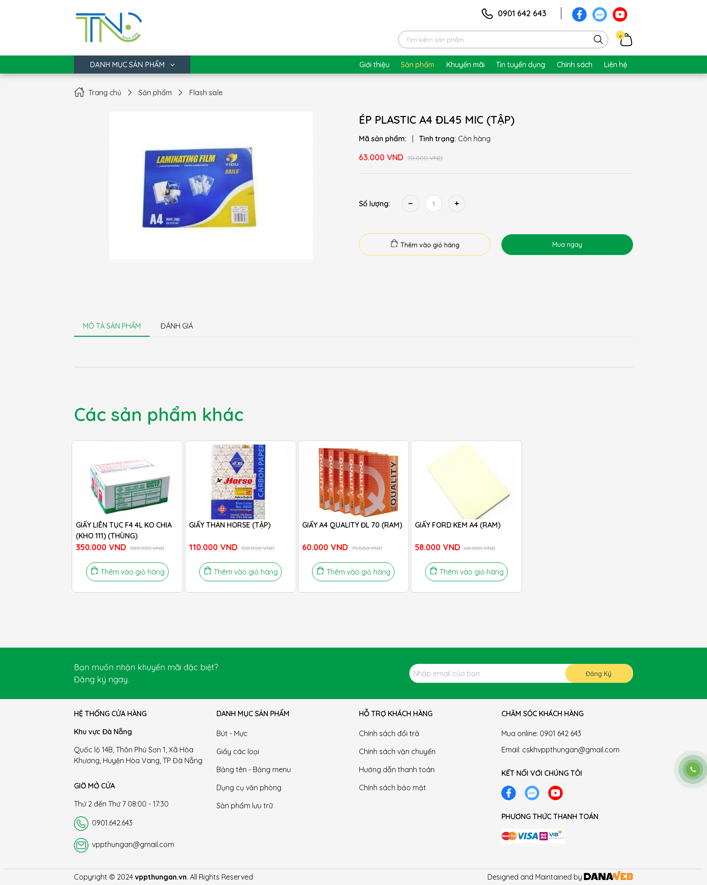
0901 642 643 (522, 13)
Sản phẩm (155, 92)
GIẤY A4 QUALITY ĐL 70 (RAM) (352, 524)
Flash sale (206, 92)
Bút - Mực (232, 733)
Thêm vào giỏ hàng (424, 244)
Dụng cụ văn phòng (248, 787)
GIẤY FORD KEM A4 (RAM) (457, 524)
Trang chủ (104, 92)
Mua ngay (567, 245)
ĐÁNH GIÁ (177, 325)
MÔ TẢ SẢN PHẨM (112, 325)
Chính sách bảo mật (392, 787)
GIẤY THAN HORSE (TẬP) (230, 524)
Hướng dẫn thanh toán (397, 769)
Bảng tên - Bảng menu (253, 769)
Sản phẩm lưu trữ (244, 805)
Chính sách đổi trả (389, 733)
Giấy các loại (237, 751)
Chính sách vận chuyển (397, 751)
